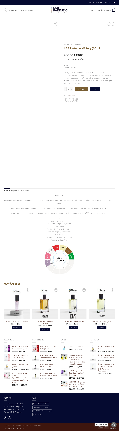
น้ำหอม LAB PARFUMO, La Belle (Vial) (17, 322)
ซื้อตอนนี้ (95, 89)
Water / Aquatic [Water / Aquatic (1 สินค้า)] (37, 414)
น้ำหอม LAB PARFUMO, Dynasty (101, 322)
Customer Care (9, 425)
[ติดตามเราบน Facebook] (104, 2)
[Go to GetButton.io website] (113, 429)
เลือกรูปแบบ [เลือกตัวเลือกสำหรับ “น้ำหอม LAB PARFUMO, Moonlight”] (73, 327)
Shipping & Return (21, 425)
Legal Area (33, 425)
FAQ (89, 3)
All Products (76, 45)
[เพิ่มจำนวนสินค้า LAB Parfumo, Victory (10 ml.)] (72, 89)
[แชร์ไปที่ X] (69, 100)
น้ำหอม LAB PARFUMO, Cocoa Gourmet (45, 323)
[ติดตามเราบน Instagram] (106, 2)
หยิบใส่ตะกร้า (81, 89)
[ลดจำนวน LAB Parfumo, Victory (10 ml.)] (65, 89)
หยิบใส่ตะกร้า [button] (16, 327)
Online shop (14, 10)
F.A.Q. (40, 425)
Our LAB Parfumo (28, 10)
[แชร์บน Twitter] (73, 100)
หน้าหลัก (66, 45)
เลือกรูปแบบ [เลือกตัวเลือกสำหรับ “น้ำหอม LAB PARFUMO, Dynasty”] (101, 327)
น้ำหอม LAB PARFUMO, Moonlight (73, 322)
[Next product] (109, 24)
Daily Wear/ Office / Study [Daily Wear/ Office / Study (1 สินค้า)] (40, 407)
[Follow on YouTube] (114, 2)
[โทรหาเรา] (112, 2)
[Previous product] (113, 24)
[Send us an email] (110, 2)
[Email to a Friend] (77, 100)
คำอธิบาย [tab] (7, 190)
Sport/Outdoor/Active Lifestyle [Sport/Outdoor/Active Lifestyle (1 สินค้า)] (42, 411)
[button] (97, 2)
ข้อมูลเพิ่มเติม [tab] (15, 190)
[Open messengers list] (114, 424)
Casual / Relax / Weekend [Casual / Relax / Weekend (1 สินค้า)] (40, 404)
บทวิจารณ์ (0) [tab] (25, 190)
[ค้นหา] (5, 10)
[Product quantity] (68, 89)
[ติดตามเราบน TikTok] (108, 2)
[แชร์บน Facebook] (65, 100)
